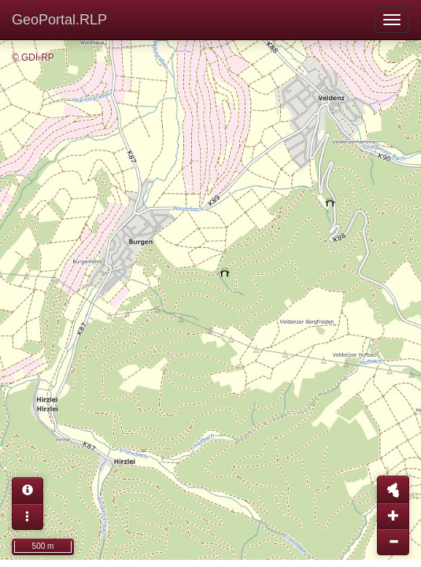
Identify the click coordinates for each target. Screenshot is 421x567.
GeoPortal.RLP (59, 20)
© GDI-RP (33, 57)
